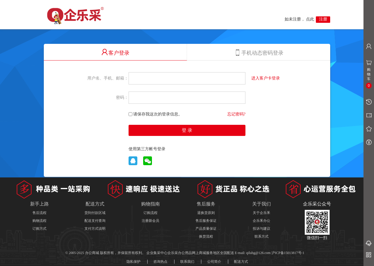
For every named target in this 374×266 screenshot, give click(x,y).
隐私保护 (134, 262)
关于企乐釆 (261, 213)
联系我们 (187, 262)
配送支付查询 (94, 221)
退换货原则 (206, 213)
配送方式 (241, 262)
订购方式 (39, 229)
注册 (323, 19)
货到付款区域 (94, 213)
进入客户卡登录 (265, 78)
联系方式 (261, 236)
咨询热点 (160, 262)
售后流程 (39, 213)
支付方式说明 (94, 229)
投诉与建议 (261, 229)
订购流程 (150, 213)
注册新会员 (150, 221)
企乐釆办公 (261, 221)
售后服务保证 (206, 221)
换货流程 (206, 236)
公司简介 (214, 262)
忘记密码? (236, 114)
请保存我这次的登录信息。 (155, 114)
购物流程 (39, 221)
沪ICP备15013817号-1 (287, 253)
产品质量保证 (206, 229)
